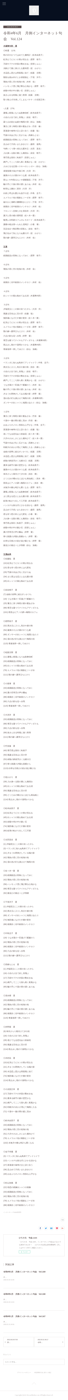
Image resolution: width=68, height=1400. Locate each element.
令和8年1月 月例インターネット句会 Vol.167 (24, 1317)
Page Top (34, 1384)
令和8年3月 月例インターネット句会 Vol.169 (24, 1272)
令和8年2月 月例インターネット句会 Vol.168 (24, 1294)
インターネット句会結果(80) (12, 1212)
